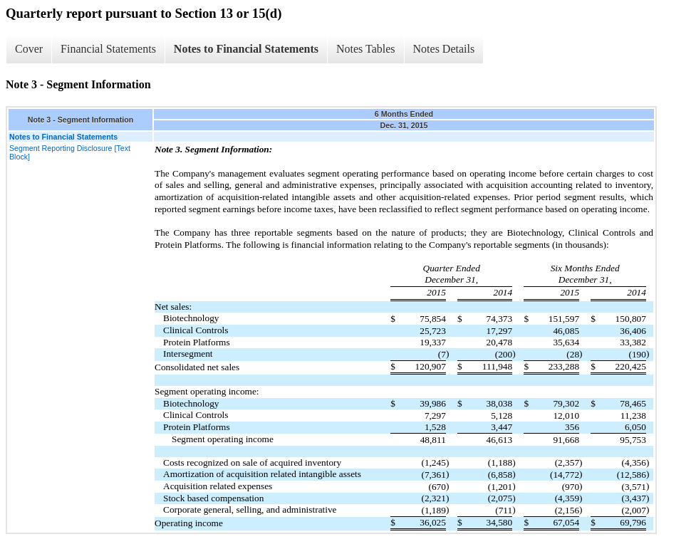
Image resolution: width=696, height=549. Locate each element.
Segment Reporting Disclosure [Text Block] (69, 152)
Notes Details (444, 49)
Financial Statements (108, 49)
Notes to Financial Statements (246, 49)
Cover (29, 49)
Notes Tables (365, 49)
